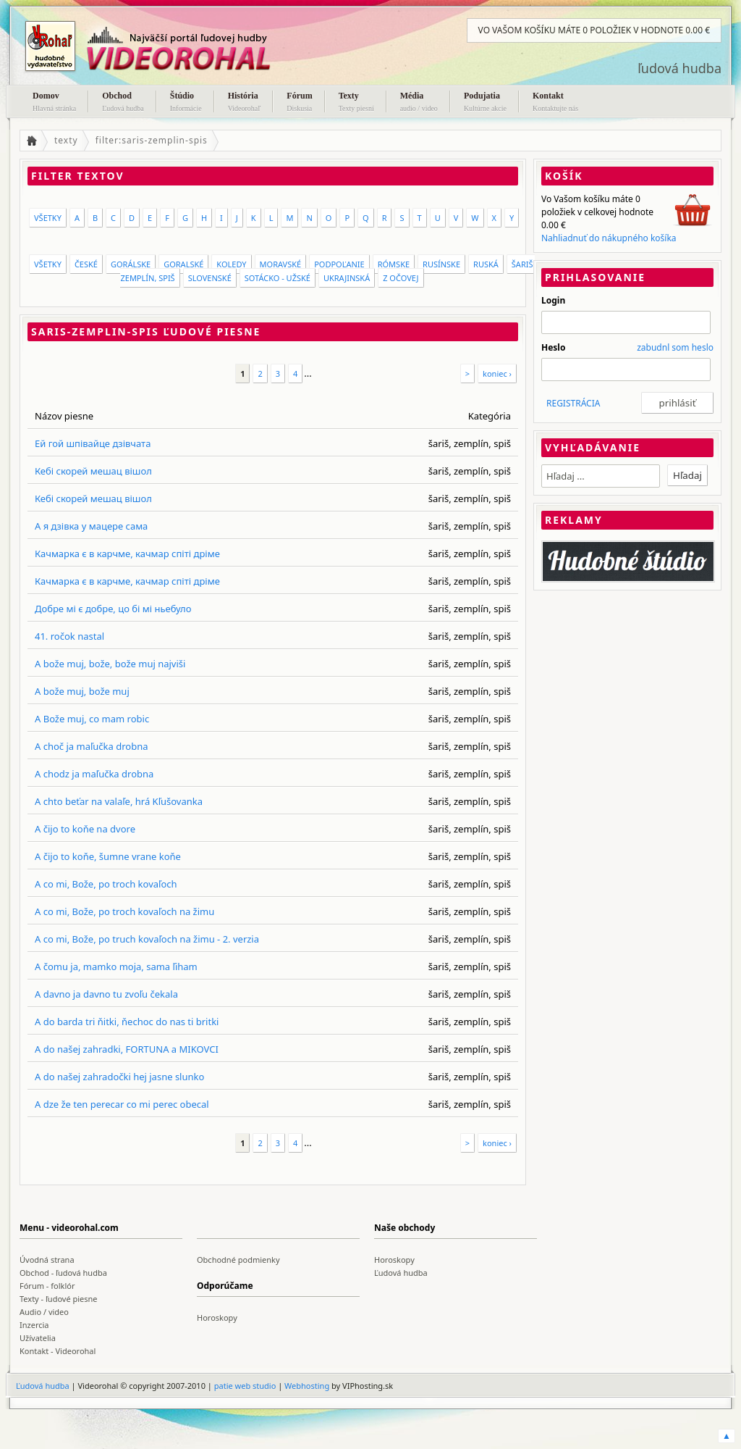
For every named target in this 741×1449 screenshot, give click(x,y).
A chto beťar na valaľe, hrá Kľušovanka (119, 801)
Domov (54, 103)
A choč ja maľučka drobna (91, 746)
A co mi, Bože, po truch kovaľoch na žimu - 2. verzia (147, 938)
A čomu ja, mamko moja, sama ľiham (116, 966)
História (244, 103)
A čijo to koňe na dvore (85, 828)
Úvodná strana (47, 1259)
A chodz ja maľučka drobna (94, 773)
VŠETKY (48, 217)
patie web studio (245, 1385)
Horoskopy (394, 1259)
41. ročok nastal (69, 636)
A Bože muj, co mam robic (92, 718)
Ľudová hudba (401, 1272)
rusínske (441, 264)
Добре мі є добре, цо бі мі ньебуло (113, 608)
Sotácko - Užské (277, 277)
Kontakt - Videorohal (58, 1350)
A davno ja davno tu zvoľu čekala (106, 994)
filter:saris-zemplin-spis (152, 140)
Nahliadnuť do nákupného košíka (609, 238)
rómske (394, 264)
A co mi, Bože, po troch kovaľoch (106, 883)
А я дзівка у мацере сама (91, 526)
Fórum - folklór (47, 1285)
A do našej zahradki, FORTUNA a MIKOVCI (127, 1049)
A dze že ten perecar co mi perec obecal (122, 1104)
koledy (231, 264)
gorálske (131, 264)
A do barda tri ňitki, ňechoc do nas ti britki (127, 1021)
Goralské (183, 264)
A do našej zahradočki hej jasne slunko (119, 1076)
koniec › (497, 373)
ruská (486, 264)
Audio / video (44, 1311)
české (86, 264)
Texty (356, 103)
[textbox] (600, 476)
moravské (281, 264)
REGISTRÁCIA (573, 403)
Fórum (299, 103)
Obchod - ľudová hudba (63, 1272)
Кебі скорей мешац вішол (93, 470)
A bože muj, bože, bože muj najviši (110, 663)
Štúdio (186, 103)
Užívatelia (38, 1337)
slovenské (210, 277)
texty (66, 140)
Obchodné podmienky (238, 1259)
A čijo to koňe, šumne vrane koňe (108, 856)
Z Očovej (400, 277)
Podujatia (485, 103)
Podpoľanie (339, 264)
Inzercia (34, 1324)
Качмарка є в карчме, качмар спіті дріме (127, 553)
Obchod (123, 103)
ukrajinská (346, 277)
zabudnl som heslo (675, 347)
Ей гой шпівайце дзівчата (93, 443)
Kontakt (555, 103)
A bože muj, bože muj (82, 691)
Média (419, 103)
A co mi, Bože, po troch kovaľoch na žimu (124, 911)
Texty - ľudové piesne (59, 1298)
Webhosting (306, 1385)
